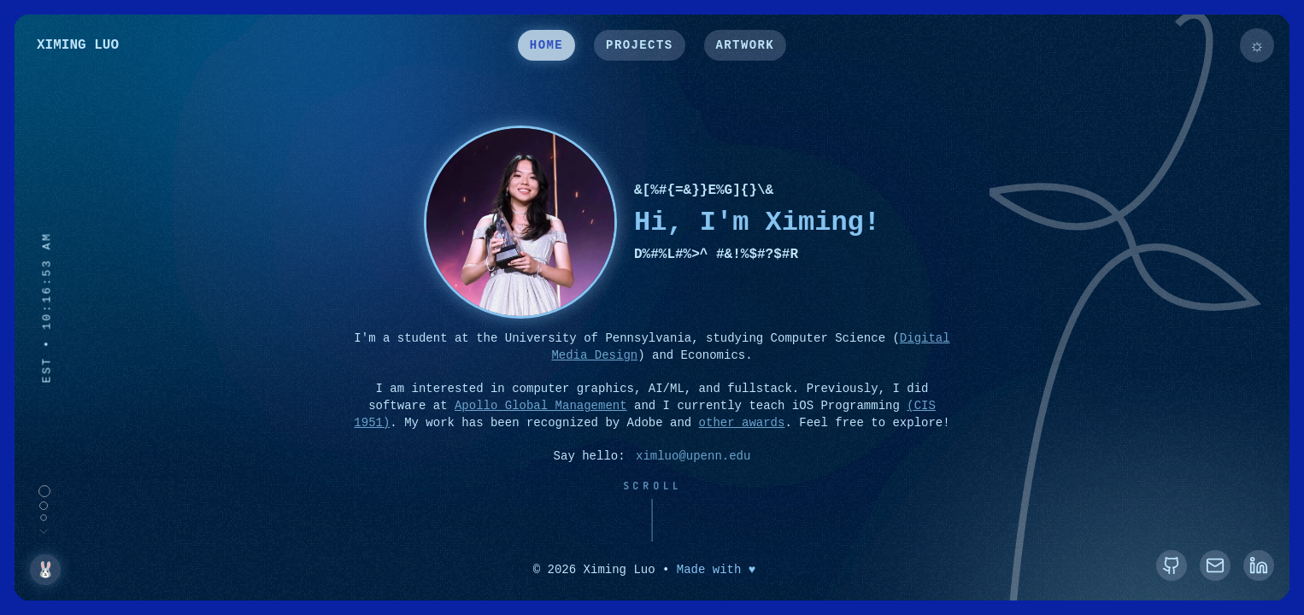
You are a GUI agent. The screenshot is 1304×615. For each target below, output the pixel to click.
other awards (742, 424)
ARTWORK (745, 46)
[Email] (1215, 565)
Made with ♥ (716, 570)
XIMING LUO (78, 47)
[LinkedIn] (1258, 565)
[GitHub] (1171, 565)
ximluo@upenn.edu (693, 458)
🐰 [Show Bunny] (45, 569)
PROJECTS (639, 46)
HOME (546, 46)
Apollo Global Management (541, 408)
